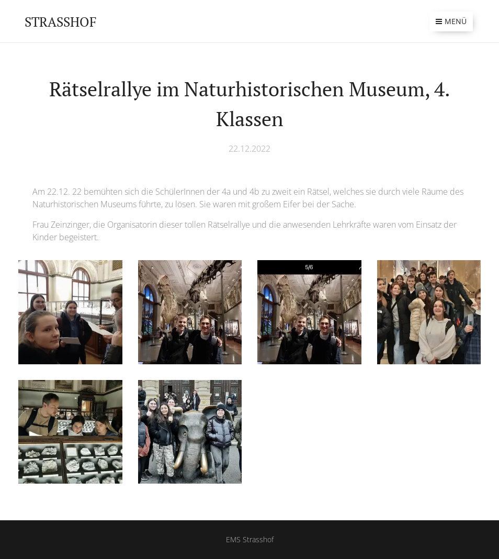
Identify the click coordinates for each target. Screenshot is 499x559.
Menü (451, 21)
